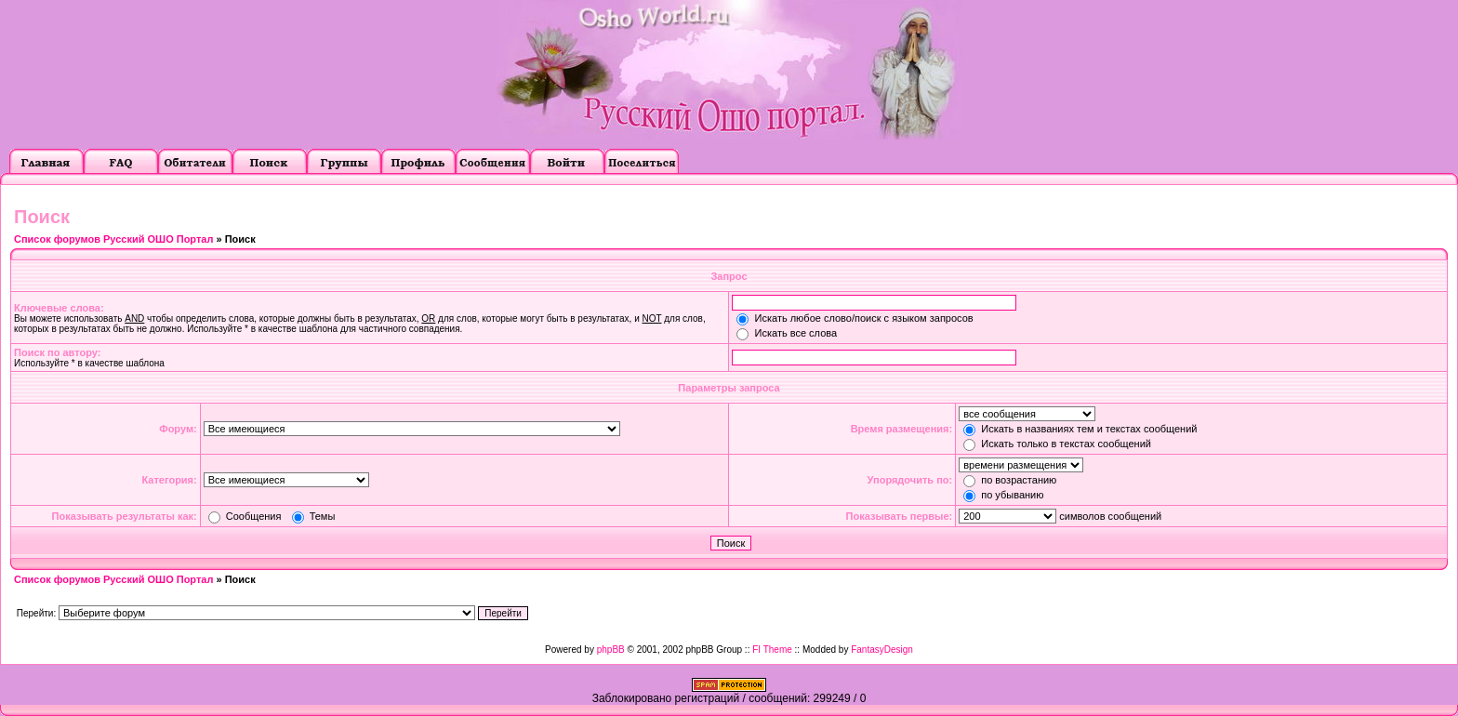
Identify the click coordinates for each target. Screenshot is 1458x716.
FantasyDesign (882, 649)
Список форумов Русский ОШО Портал (113, 239)
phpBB (611, 649)
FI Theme (772, 649)
